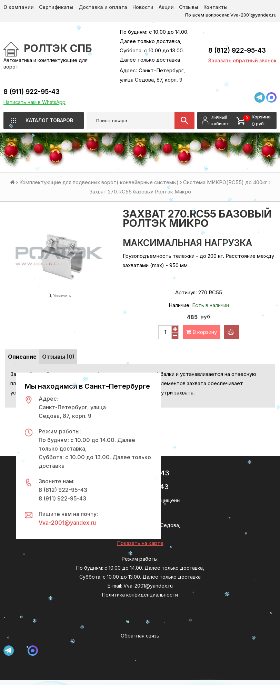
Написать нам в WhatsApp (34, 102)
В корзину (201, 332)
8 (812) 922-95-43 (237, 50)
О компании (18, 7)
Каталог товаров (49, 120)
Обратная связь (140, 636)
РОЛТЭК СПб (58, 48)
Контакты (215, 7)
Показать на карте (140, 543)
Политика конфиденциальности (140, 595)
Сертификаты (56, 7)
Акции (166, 7)
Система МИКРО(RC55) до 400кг (225, 182)
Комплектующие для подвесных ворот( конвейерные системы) (99, 182)
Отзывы (188, 7)
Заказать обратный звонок (242, 60)
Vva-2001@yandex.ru (253, 15)
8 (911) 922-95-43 (31, 92)
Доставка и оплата (103, 7)
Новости (142, 7)
